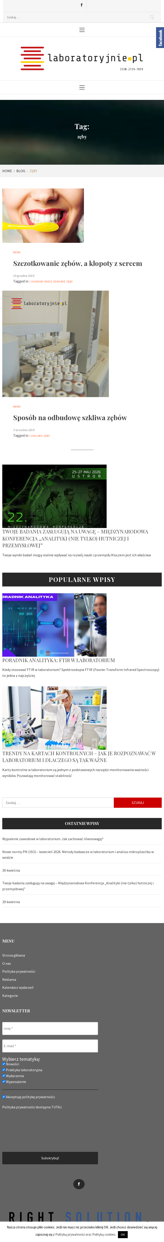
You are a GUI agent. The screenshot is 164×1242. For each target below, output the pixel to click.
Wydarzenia (13, 1075)
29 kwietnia (11, 902)
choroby (37, 281)
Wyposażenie (14, 1081)
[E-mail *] (50, 1045)
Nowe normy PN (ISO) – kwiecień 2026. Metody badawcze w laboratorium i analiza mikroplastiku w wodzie (78, 854)
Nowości (10, 1064)
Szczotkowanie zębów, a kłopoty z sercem (77, 263)
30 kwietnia (11, 870)
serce (48, 281)
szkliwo (36, 435)
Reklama (9, 979)
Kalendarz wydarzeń (18, 987)
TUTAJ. (56, 1107)
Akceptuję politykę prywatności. (28, 1097)
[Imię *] (50, 1028)
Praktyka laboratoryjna (22, 1070)
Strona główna (13, 955)
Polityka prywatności (18, 971)
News (17, 252)
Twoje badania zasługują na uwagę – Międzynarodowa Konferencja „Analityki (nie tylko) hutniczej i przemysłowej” (75, 538)
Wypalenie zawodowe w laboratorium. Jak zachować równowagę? (52, 839)
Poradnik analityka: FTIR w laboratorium (58, 660)
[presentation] (20, 1130)
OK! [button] (123, 1235)
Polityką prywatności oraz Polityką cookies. (85, 1234)
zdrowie (59, 281)
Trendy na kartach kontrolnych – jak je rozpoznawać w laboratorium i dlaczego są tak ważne (79, 757)
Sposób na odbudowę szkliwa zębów (70, 417)
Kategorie (10, 995)
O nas (6, 963)
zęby (69, 281)
